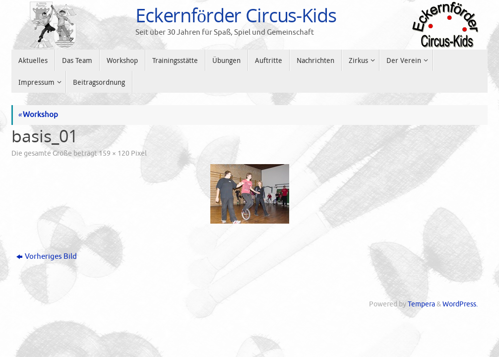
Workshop (38, 114)
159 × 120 (114, 153)
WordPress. (460, 304)
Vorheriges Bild (46, 256)
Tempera (421, 304)
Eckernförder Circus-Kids (235, 15)
